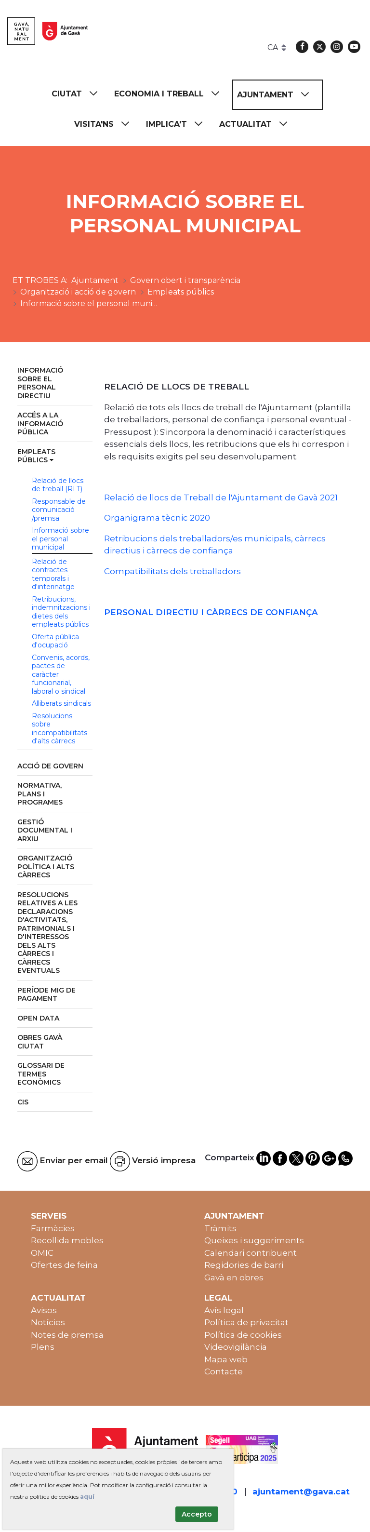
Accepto (197, 1514)
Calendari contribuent (250, 1253)
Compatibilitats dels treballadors (172, 571)
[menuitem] (79, 94)
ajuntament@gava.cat (301, 1491)
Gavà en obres (234, 1277)
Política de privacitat (246, 1322)
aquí (87, 1496)
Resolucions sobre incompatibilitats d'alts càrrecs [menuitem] (59, 729)
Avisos (44, 1310)
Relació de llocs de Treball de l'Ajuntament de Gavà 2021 (221, 497)
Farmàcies (53, 1228)
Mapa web (226, 1359)
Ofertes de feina (64, 1265)
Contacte (223, 1371)
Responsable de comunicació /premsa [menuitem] (59, 510)
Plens (42, 1347)
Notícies (48, 1322)
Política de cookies (243, 1335)
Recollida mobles (67, 1240)
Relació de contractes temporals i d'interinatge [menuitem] (53, 574)
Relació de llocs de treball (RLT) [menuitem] (57, 485)
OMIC (42, 1253)
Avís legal (224, 1310)
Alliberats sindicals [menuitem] (61, 703)
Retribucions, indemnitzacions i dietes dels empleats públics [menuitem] (61, 612)
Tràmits (220, 1228)
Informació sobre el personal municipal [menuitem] (60, 538)
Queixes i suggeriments (254, 1240)
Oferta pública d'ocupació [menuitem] (55, 641)
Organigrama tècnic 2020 (157, 518)
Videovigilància (235, 1347)
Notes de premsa (67, 1335)
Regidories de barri (243, 1265)
